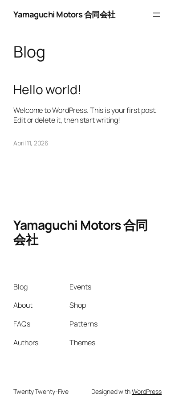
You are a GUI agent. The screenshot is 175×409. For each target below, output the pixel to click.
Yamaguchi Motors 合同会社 (64, 14)
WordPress (147, 391)
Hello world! (47, 90)
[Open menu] (156, 14)
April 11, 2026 (31, 143)
